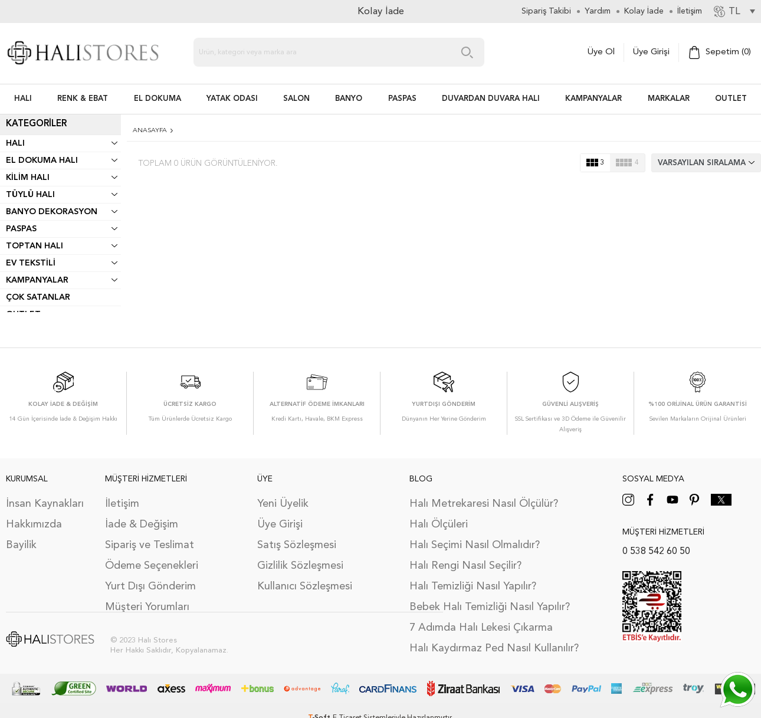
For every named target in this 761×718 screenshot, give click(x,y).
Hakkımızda (34, 524)
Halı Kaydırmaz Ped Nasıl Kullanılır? (494, 648)
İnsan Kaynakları (45, 504)
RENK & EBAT (82, 99)
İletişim (122, 504)
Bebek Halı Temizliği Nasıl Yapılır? (489, 607)
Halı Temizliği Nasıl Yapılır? (472, 586)
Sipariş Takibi (546, 11)
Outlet (731, 99)
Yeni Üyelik (283, 504)
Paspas (21, 229)
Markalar (669, 99)
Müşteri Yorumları (147, 607)
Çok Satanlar (38, 297)
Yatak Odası (232, 99)
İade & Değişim (141, 524)
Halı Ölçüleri (438, 524)
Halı (15, 143)
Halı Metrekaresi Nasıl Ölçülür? (483, 504)
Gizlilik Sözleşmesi (300, 565)
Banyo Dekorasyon (51, 212)
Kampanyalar (593, 99)
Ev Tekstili (30, 263)
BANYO (348, 99)
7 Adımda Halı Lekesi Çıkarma (481, 627)
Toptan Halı (34, 246)
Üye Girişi (651, 52)
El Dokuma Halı (42, 160)
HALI (23, 99)
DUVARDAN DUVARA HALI (491, 99)
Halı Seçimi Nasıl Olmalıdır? (474, 545)
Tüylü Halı (30, 195)
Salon (296, 99)
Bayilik (21, 545)
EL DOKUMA (157, 99)
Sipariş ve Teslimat (149, 545)
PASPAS (402, 99)
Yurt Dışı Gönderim (150, 586)
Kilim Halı (28, 177)
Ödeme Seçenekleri (151, 565)
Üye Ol (601, 52)
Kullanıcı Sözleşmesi (304, 586)
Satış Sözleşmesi (296, 545)
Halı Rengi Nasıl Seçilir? (465, 565)
